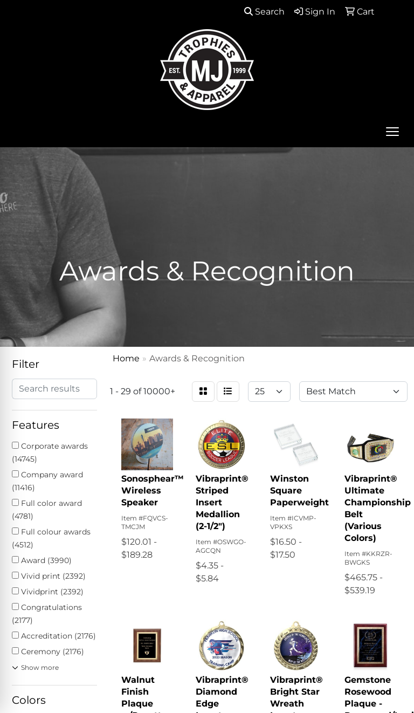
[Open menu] (392, 131)
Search (264, 11)
